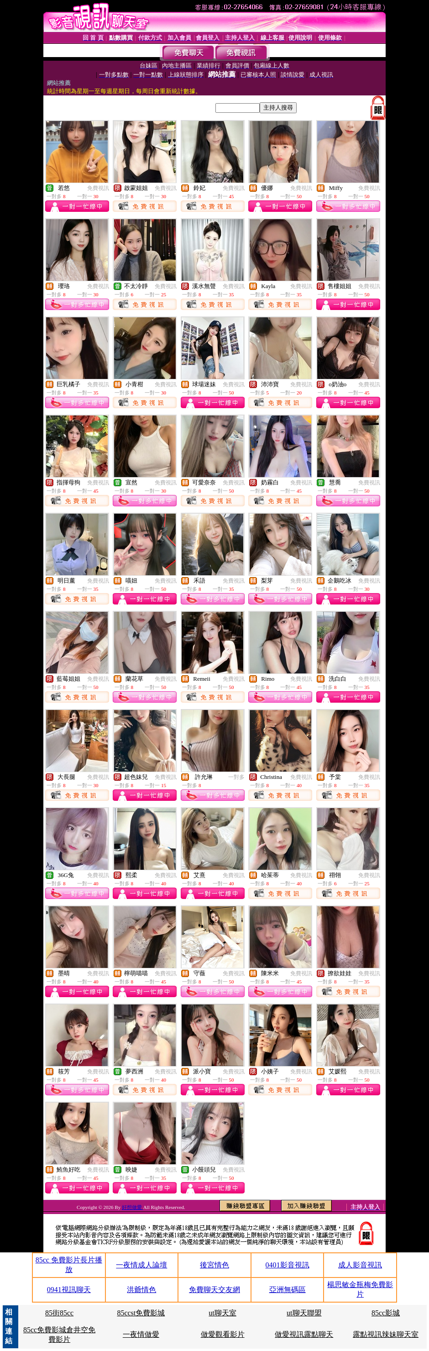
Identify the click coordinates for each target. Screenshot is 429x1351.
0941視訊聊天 (69, 1289)
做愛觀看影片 (223, 1334)
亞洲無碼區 (287, 1289)
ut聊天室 (222, 1313)
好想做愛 (132, 1207)
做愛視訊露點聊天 (304, 1334)
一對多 (236, 777)
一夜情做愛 (141, 1334)
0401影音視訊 (287, 1265)
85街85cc (59, 1313)
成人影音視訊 (360, 1265)
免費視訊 (98, 188)
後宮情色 (214, 1265)
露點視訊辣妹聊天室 (386, 1334)
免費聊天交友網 (214, 1289)
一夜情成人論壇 (141, 1265)
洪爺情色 (141, 1289)
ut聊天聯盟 (304, 1313)
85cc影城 (385, 1313)
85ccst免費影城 (141, 1313)
